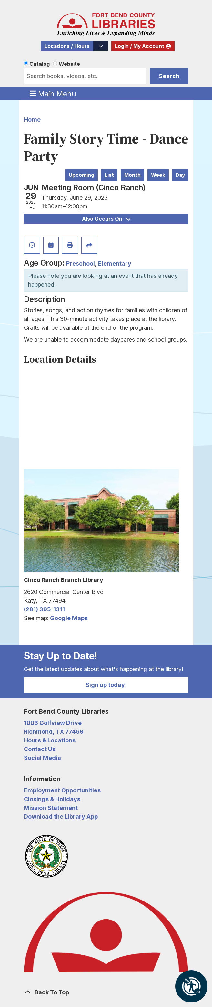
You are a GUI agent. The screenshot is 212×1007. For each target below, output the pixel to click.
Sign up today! (106, 684)
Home (32, 119)
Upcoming (81, 175)
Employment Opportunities (62, 790)
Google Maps (69, 618)
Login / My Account (139, 46)
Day (180, 175)
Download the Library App (61, 816)
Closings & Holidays (52, 799)
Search (169, 76)
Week (158, 175)
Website (69, 64)
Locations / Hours (67, 46)
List (109, 175)
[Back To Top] (106, 992)
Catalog (39, 64)
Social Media (42, 757)
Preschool (80, 263)
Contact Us (40, 749)
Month (132, 175)
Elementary (114, 263)
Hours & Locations (50, 740)
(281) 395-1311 (44, 609)
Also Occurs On (106, 219)
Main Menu (53, 93)
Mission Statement (51, 807)
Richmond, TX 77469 (54, 731)
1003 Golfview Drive (53, 723)
